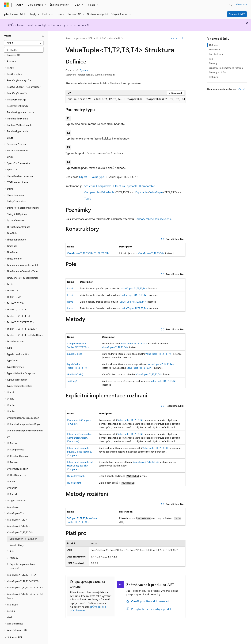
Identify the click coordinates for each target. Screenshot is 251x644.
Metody (213, 63)
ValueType (98, 177)
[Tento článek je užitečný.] (240, 89)
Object (83, 177)
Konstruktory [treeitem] (17, 535)
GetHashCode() (75, 374)
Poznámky (214, 49)
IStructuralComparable (97, 186)
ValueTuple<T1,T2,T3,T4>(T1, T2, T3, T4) (88, 253)
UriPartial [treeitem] (12, 484)
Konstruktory (216, 54)
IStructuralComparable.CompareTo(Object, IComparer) (79, 437)
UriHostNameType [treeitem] (16, 465)
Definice (213, 45)
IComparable (147, 186)
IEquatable (141, 192)
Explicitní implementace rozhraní (226, 67)
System (84, 70)
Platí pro (213, 76)
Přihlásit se (241, 4)
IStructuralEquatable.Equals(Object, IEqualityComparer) (79, 451)
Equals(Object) (74, 353)
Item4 (70, 308)
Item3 (70, 301)
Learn (69, 38)
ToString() (72, 381)
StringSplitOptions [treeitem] (17, 204)
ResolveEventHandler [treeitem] (18, 96)
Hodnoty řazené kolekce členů (153, 219)
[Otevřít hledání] (230, 5)
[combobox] (24, 43)
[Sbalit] (42, 36)
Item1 (70, 288)
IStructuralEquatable (125, 186)
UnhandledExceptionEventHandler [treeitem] (25, 421)
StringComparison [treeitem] (16, 191)
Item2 (70, 295)
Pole (211, 58)
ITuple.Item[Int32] (76, 475)
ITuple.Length (74, 482)
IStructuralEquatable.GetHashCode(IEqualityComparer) (80, 465)
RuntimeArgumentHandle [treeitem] (20, 102)
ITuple (87, 198)
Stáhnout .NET (237, 14)
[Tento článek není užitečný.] (244, 89)
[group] (125, 99)
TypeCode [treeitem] (12, 350)
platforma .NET (84, 38)
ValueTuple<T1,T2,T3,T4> (151, 253)
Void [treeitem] (9, 607)
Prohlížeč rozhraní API (108, 38)
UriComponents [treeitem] (15, 440)
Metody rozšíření (218, 72)
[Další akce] (182, 38)
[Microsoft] (6, 4)
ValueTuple (107, 192)
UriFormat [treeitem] (12, 452)
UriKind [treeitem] (11, 471)
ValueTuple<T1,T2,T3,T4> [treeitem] (23, 529)
